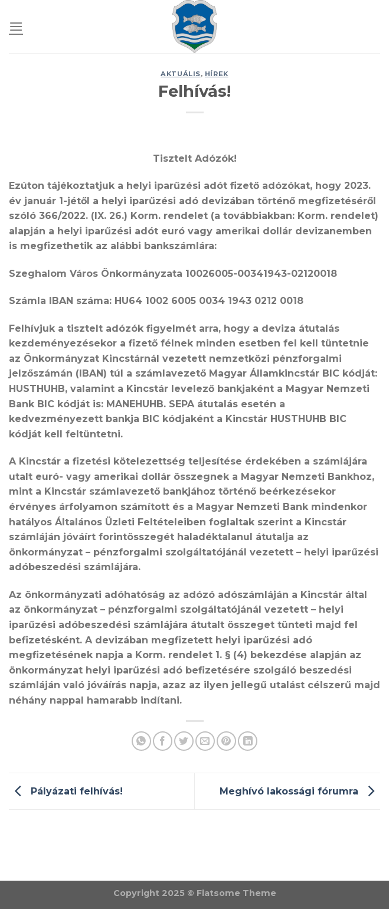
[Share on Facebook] (162, 741)
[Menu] (16, 26)
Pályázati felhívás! (66, 790)
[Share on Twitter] (184, 741)
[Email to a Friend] (205, 741)
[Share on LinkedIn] (247, 741)
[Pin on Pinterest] (226, 741)
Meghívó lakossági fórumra (300, 790)
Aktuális (180, 74)
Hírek (216, 74)
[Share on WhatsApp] (141, 741)
